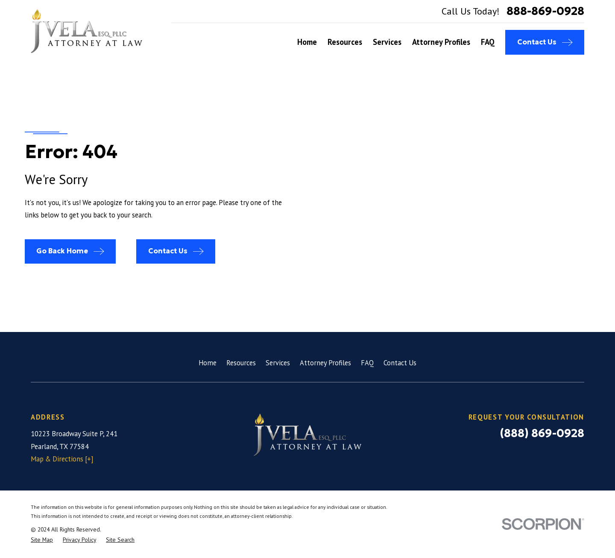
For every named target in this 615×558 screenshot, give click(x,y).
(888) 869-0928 (542, 433)
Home (208, 362)
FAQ (367, 362)
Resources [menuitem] (345, 42)
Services (278, 362)
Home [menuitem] (307, 42)
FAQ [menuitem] (488, 42)
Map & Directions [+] (62, 459)
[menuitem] (42, 540)
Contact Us (400, 362)
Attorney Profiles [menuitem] (441, 42)
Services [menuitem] (387, 42)
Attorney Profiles (325, 362)
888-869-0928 (545, 11)
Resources (241, 362)
